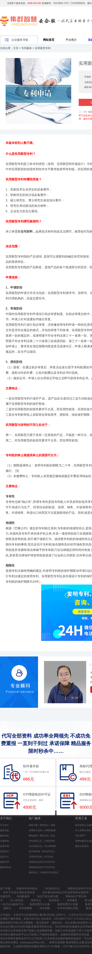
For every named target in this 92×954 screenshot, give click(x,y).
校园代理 (4, 862)
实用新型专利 (43, 48)
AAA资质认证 (35, 846)
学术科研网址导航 (67, 908)
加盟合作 (4, 851)
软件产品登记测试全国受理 (19, 892)
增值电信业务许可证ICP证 (42, 862)
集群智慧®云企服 (40, 904)
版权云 (7, 908)
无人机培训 (16, 900)
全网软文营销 (35, 830)
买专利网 (44, 908)
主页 (15, 48)
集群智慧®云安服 (67, 904)
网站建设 (33, 835)
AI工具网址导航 (83, 830)
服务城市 (4, 835)
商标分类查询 (82, 846)
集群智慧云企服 (75, 942)
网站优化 (44, 835)
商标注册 (33, 825)
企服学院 (4, 841)
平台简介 (71, 39)
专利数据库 (23, 896)
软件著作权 (34, 851)
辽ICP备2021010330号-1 (77, 946)
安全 (53, 835)
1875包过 (49, 856)
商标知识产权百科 (76, 896)
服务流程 (4, 830)
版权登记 (33, 872)
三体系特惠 (49, 841)
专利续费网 (25, 908)
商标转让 (44, 825)
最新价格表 (5, 867)
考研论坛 (36, 900)
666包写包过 (48, 851)
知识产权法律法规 (47, 896)
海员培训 (54, 900)
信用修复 (72, 900)
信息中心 (4, 856)
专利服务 (26, 48)
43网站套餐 (50, 830)
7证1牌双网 (50, 846)
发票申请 (4, 846)
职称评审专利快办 (26, 888)
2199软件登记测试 (49, 872)
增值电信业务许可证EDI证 (42, 867)
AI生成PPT (80, 835)
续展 (53, 825)
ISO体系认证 (35, 841)
